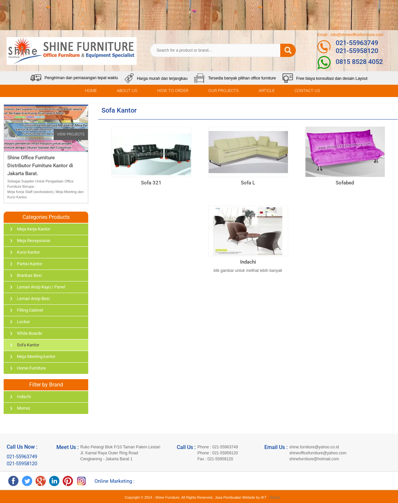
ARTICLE (267, 90)
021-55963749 (357, 43)
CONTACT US (307, 90)
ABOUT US (127, 90)
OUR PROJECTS (223, 90)
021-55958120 (357, 51)
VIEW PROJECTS (71, 134)
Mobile (275, 497)
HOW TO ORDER (172, 90)
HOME (91, 90)
